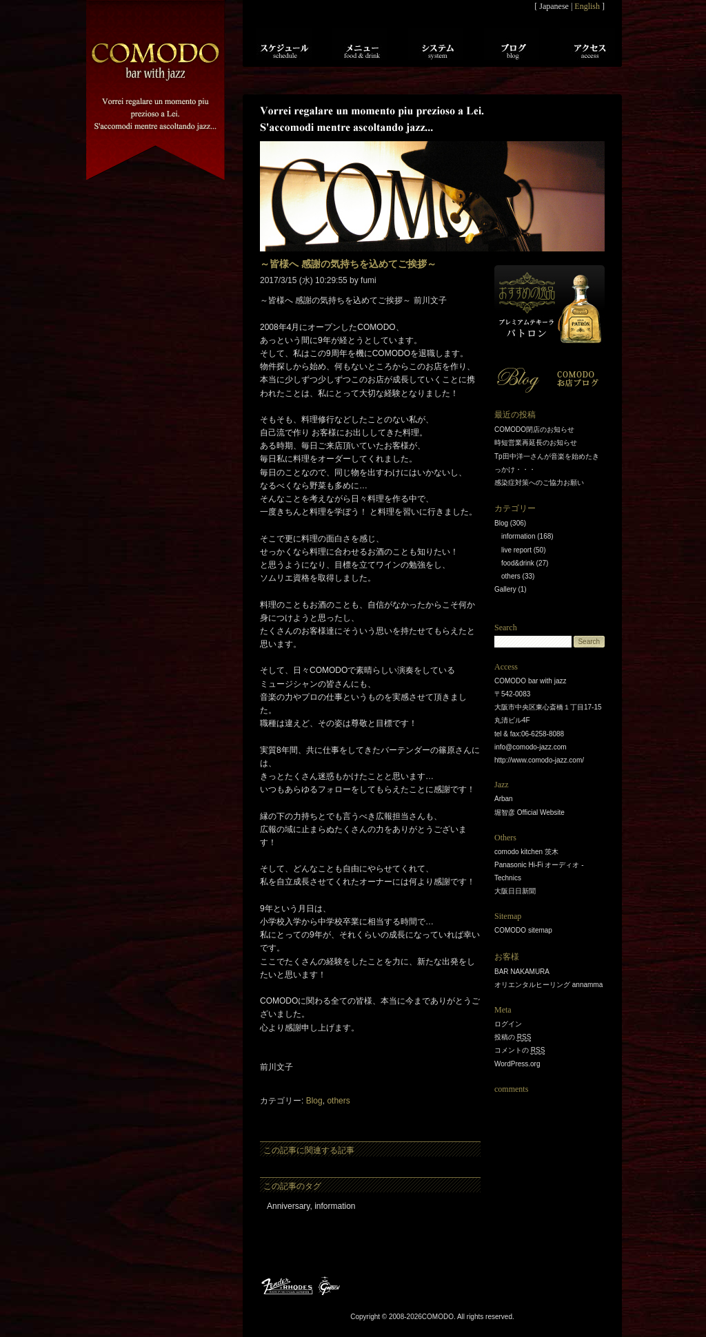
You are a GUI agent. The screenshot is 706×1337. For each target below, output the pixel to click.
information (334, 1206)
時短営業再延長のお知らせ (535, 442)
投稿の (512, 1037)
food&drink (517, 563)
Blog (314, 1101)
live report (516, 550)
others (338, 1101)
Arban (503, 798)
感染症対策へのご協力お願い (539, 482)
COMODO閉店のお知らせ (534, 429)
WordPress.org (517, 1064)
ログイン (508, 1024)
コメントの (519, 1050)
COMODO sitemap (523, 930)
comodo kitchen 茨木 (526, 852)
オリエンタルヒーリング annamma (548, 984)
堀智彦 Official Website (529, 812)
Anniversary (288, 1206)
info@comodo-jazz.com (530, 747)
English (587, 6)
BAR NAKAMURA (521, 971)
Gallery (505, 589)
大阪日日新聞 (515, 891)
